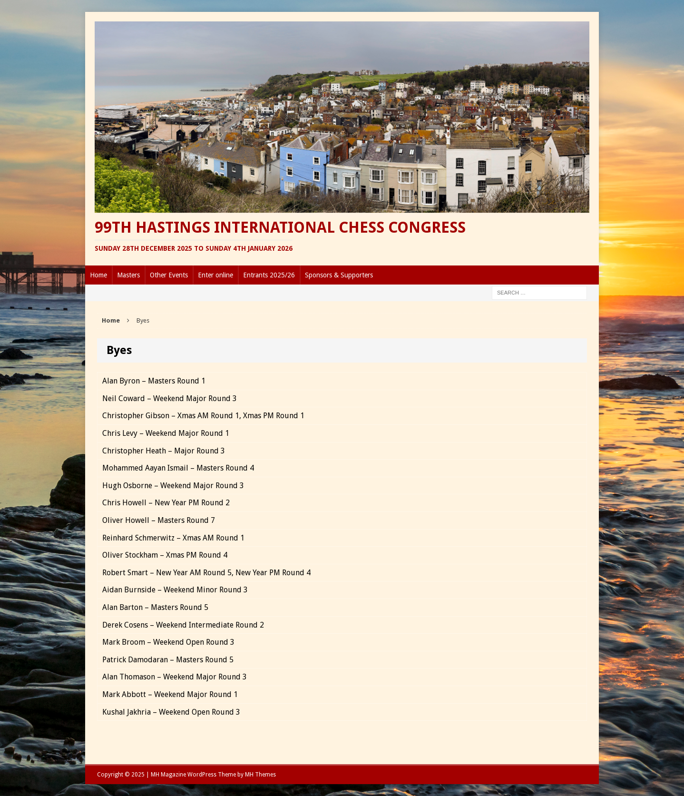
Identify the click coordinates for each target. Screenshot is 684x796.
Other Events (169, 275)
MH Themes (260, 774)
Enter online (215, 275)
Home (98, 275)
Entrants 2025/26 (269, 275)
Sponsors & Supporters (339, 275)
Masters (128, 275)
